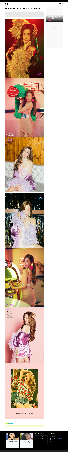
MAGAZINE (31, 3)
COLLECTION (36, 3)
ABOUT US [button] (41, 438)
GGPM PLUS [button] (41, 436)
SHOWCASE (26, 3)
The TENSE (45, 3)
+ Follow (60, 435)
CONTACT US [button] (41, 443)
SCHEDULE (41, 3)
